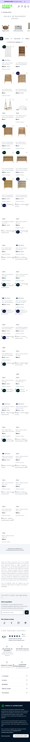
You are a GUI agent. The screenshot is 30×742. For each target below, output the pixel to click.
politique (15, 730)
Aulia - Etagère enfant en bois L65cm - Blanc (21, 116)
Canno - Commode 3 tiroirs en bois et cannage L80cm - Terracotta (8, 143)
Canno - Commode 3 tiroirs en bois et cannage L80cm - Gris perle (21, 196)
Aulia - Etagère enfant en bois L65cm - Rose (21, 380)
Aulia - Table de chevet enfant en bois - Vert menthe (8, 430)
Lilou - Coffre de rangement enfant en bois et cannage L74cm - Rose (22, 170)
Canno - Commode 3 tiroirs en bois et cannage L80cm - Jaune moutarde (8, 196)
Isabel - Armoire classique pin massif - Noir (21, 248)
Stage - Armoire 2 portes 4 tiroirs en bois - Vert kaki (7, 457)
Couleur (9, 38)
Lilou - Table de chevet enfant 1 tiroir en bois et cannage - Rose (21, 143)
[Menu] (28, 6)
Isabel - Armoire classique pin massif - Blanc (7, 63)
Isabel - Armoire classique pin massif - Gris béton (21, 301)
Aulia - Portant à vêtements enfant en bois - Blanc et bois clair (8, 117)
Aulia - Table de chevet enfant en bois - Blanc (7, 248)
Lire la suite (4, 586)
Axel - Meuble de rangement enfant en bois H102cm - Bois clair (22, 329)
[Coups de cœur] (22, 6)
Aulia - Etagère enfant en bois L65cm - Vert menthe (7, 354)
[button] (15, 40)
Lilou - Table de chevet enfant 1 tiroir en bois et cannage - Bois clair (7, 91)
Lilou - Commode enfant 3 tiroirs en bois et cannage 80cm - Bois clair (21, 91)
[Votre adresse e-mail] (12, 612)
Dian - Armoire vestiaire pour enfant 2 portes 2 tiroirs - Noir (8, 302)
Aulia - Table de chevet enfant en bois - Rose (7, 509)
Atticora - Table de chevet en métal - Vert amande (22, 275)
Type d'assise (19, 38)
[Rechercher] (18, 6)
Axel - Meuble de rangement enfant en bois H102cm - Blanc (8, 329)
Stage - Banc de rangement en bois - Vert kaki (22, 407)
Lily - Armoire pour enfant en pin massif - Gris (8, 407)
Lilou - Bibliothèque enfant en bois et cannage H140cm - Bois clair (22, 64)
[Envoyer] (27, 612)
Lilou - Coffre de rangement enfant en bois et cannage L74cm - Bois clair (8, 170)
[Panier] (25, 6)
